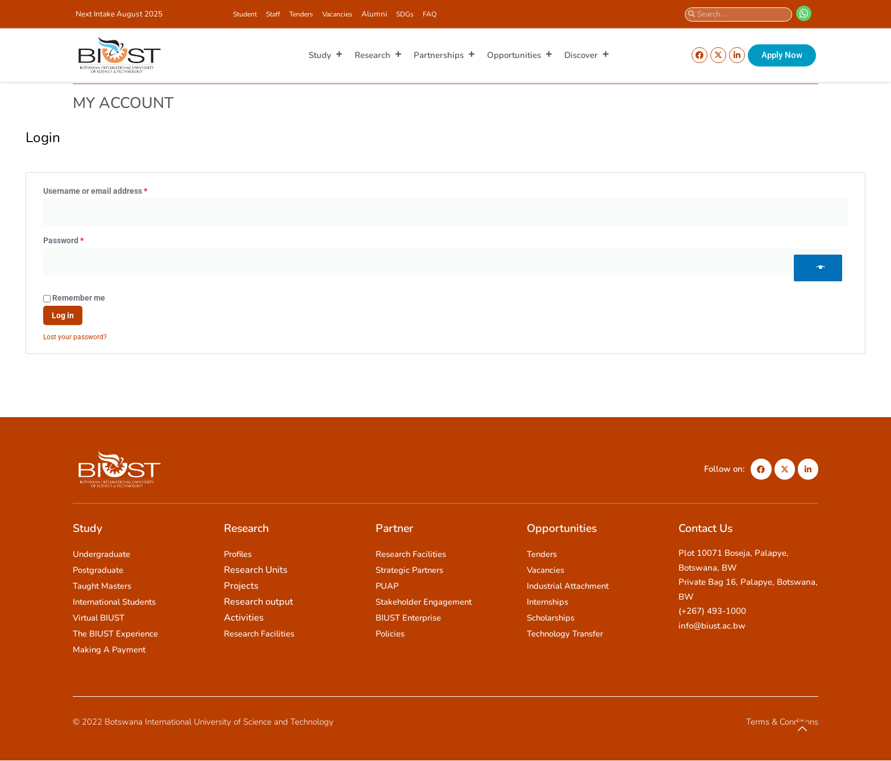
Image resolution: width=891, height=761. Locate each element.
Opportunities (520, 55)
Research (378, 55)
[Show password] (818, 268)
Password (79, 239)
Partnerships (445, 55)
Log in (63, 315)
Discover (587, 55)
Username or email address (111, 190)
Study (326, 55)
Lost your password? (75, 337)
